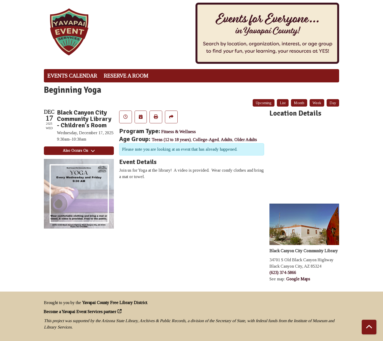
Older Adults (245, 139)
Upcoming (264, 103)
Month (299, 103)
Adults (226, 139)
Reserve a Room (126, 76)
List (283, 103)
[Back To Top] (369, 327)
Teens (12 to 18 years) (171, 139)
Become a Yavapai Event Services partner (80, 311)
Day (333, 103)
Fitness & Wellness (178, 131)
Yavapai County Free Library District (114, 302)
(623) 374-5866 (282, 272)
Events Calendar (72, 76)
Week (317, 103)
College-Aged (206, 139)
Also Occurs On (79, 151)
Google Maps (298, 279)
